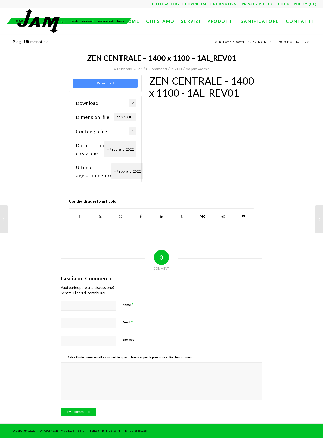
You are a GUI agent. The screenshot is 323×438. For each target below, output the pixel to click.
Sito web (128, 340)
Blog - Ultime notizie (30, 41)
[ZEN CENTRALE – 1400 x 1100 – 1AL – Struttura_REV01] (4, 219)
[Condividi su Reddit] (223, 216)
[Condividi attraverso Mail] (243, 216)
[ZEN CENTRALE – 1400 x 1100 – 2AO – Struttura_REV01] (319, 219)
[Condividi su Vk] (202, 216)
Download (105, 83)
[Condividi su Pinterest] (141, 216)
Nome (128, 304)
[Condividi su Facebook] (79, 216)
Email (128, 322)
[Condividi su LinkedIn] (161, 216)
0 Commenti (156, 68)
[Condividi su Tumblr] (182, 216)
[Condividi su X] (100, 216)
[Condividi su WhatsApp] (120, 216)
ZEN (178, 68)
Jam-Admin (200, 68)
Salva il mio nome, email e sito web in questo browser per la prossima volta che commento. (131, 357)
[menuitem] (166, 4)
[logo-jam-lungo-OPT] (69, 21)
